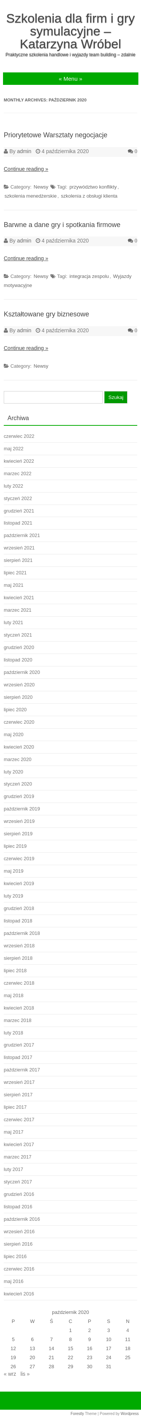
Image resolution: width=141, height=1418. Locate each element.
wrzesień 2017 (19, 1082)
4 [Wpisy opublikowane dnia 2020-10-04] (127, 1330)
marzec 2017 (18, 1157)
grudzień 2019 (19, 796)
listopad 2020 (18, 660)
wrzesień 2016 (19, 1231)
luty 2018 (13, 1033)
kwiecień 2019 (19, 883)
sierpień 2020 (18, 697)
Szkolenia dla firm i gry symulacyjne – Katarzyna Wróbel (70, 31)
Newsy (41, 187)
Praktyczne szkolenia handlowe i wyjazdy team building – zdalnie (71, 54)
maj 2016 (13, 1281)
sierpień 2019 (18, 833)
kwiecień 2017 (19, 1144)
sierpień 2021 (18, 560)
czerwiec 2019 (19, 858)
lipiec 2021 (15, 572)
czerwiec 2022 (19, 436)
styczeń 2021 (18, 635)
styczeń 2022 (18, 498)
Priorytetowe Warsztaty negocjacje (55, 135)
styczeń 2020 (18, 784)
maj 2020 (13, 734)
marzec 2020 (18, 759)
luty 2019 (13, 896)
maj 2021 (13, 585)
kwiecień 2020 (19, 747)
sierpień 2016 (18, 1244)
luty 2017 (13, 1169)
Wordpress (130, 1414)
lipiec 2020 (15, 709)
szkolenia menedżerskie (31, 196)
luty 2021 (13, 622)
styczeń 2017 (18, 1182)
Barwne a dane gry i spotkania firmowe (62, 225)
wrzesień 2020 (19, 685)
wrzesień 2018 (19, 945)
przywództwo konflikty (93, 187)
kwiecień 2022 (19, 461)
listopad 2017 (18, 1057)
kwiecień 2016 (19, 1294)
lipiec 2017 (15, 1107)
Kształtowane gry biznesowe (46, 314)
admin (24, 151)
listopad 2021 (18, 523)
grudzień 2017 (19, 1045)
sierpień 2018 (18, 958)
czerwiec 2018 (19, 983)
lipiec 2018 (15, 970)
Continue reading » (26, 169)
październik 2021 (22, 535)
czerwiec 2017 (19, 1119)
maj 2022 (13, 448)
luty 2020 (13, 772)
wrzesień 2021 (19, 548)
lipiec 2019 (15, 846)
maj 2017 (13, 1132)
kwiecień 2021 (19, 597)
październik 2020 (22, 672)
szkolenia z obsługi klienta (89, 196)
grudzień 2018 (19, 908)
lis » (24, 1374)
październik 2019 (22, 809)
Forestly (77, 1414)
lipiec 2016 (15, 1256)
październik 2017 (22, 1070)
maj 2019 (13, 871)
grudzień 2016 (19, 1194)
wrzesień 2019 (19, 821)
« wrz (10, 1374)
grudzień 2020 (19, 647)
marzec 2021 (18, 610)
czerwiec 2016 (19, 1269)
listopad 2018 (18, 921)
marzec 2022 (18, 473)
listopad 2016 (18, 1206)
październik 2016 (22, 1219)
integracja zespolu (89, 276)
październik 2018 (22, 933)
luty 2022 (13, 486)
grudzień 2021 (19, 511)
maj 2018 (13, 995)
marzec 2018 (18, 1020)
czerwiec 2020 (19, 722)
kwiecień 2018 (19, 1008)
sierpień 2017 (18, 1094)
